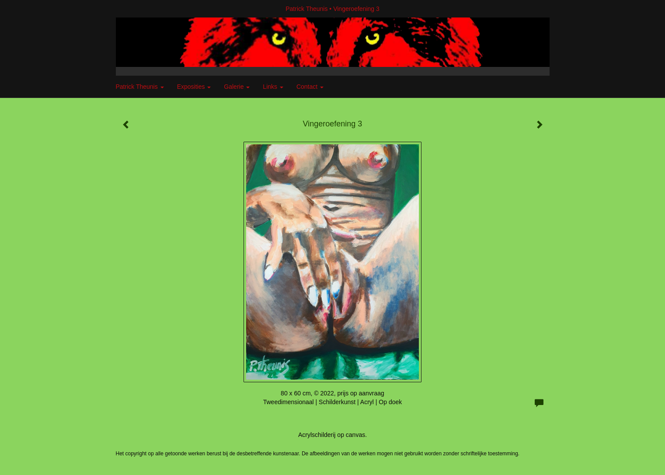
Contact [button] (310, 86)
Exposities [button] (194, 86)
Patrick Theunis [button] (140, 86)
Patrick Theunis (306, 8)
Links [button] (273, 86)
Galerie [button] (237, 86)
